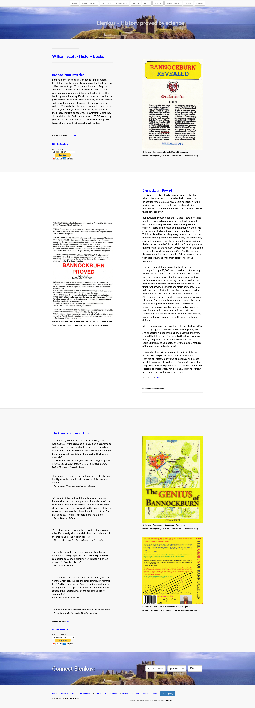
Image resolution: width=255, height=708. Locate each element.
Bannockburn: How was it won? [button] (114, 3)
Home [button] (74, 3)
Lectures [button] (158, 3)
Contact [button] (199, 3)
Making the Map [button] (173, 3)
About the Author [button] (89, 3)
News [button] (188, 3)
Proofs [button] (147, 3)
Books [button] (135, 3)
